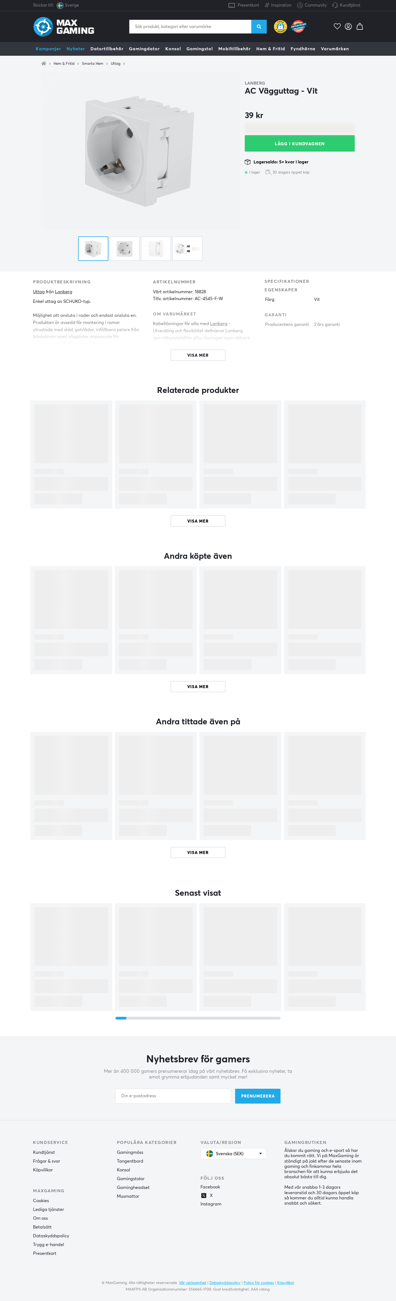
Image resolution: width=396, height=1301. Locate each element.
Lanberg (255, 83)
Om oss (40, 1218)
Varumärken (335, 49)
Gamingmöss (130, 1152)
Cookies (41, 1201)
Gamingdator (144, 49)
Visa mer (198, 521)
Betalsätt (42, 1227)
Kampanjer (48, 49)
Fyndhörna (303, 49)
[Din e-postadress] (173, 1096)
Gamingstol (199, 49)
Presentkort (248, 5)
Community (312, 5)
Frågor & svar (46, 1161)
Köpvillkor (43, 1170)
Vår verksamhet (192, 1283)
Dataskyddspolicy (51, 1236)
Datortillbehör (106, 49)
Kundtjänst (350, 5)
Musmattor (128, 1196)
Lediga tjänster (48, 1209)
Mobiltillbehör (234, 49)
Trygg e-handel (48, 1245)
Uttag (115, 64)
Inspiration (278, 4)
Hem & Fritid (270, 49)
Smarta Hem (92, 64)
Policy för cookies (259, 1283)
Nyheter (76, 49)
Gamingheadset (133, 1187)
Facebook (210, 1187)
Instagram (210, 1204)
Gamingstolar (131, 1179)
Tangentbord (130, 1161)
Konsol (173, 49)
